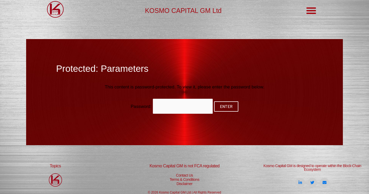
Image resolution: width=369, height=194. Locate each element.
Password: (172, 106)
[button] (311, 10)
